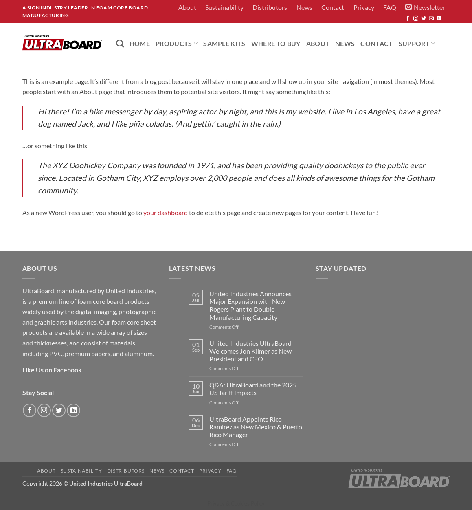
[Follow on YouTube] (439, 19)
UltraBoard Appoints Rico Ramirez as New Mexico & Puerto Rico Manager (255, 426)
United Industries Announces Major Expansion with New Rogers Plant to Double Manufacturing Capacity (250, 305)
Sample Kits (224, 43)
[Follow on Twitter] (423, 19)
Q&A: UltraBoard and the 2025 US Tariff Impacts (252, 388)
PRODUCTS (177, 43)
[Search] (120, 43)
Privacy (363, 7)
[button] (425, 7)
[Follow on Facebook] (407, 19)
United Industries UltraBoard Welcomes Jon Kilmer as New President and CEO (250, 351)
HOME (140, 43)
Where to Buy (276, 43)
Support (417, 43)
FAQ (389, 7)
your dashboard (165, 212)
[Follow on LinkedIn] (73, 410)
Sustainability (224, 7)
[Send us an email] (431, 19)
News (304, 7)
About (187, 7)
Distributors (269, 7)
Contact (332, 7)
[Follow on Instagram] (415, 19)
